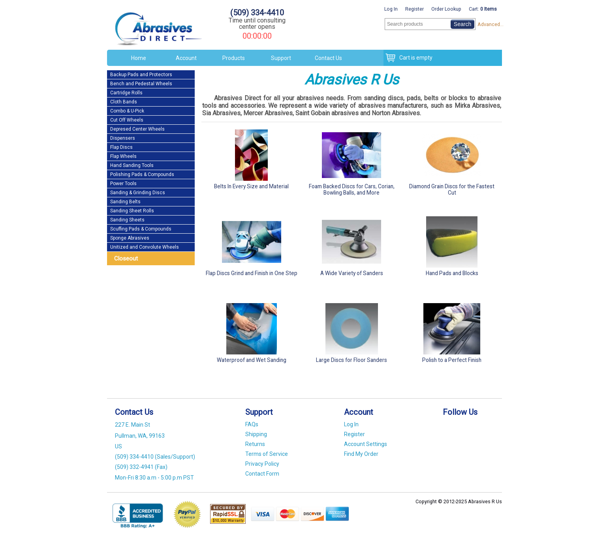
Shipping (256, 434)
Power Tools (123, 183)
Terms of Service (266, 454)
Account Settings (365, 444)
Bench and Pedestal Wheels (141, 83)
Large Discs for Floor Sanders (352, 331)
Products (233, 58)
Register (414, 9)
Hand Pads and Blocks (452, 244)
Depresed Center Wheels (137, 129)
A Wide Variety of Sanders (352, 244)
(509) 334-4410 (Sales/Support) (155, 457)
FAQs (251, 424)
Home (138, 58)
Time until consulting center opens (257, 23)
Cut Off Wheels (126, 120)
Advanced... (489, 24)
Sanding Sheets (127, 220)
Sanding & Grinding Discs (137, 192)
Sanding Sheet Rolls (132, 211)
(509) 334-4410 (257, 12)
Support (281, 58)
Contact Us (328, 58)
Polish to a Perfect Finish (452, 331)
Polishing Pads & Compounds (142, 174)
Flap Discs (121, 147)
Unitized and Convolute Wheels (144, 247)
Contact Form (262, 473)
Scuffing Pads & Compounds (140, 229)
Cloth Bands (123, 102)
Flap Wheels (123, 156)
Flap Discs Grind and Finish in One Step (251, 244)
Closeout (126, 258)
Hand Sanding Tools (132, 165)
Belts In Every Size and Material (251, 157)
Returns (255, 444)
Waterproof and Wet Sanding (251, 331)
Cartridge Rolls (126, 93)
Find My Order (361, 454)
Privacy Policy (262, 464)
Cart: (483, 9)
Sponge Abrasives (129, 238)
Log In (391, 9)
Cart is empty (413, 58)
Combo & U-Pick (127, 111)
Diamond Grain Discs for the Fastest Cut (452, 161)
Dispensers (122, 138)
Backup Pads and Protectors (141, 74)
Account (186, 58)
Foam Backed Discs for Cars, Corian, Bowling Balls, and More (352, 161)
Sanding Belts (125, 201)
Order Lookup (446, 9)
